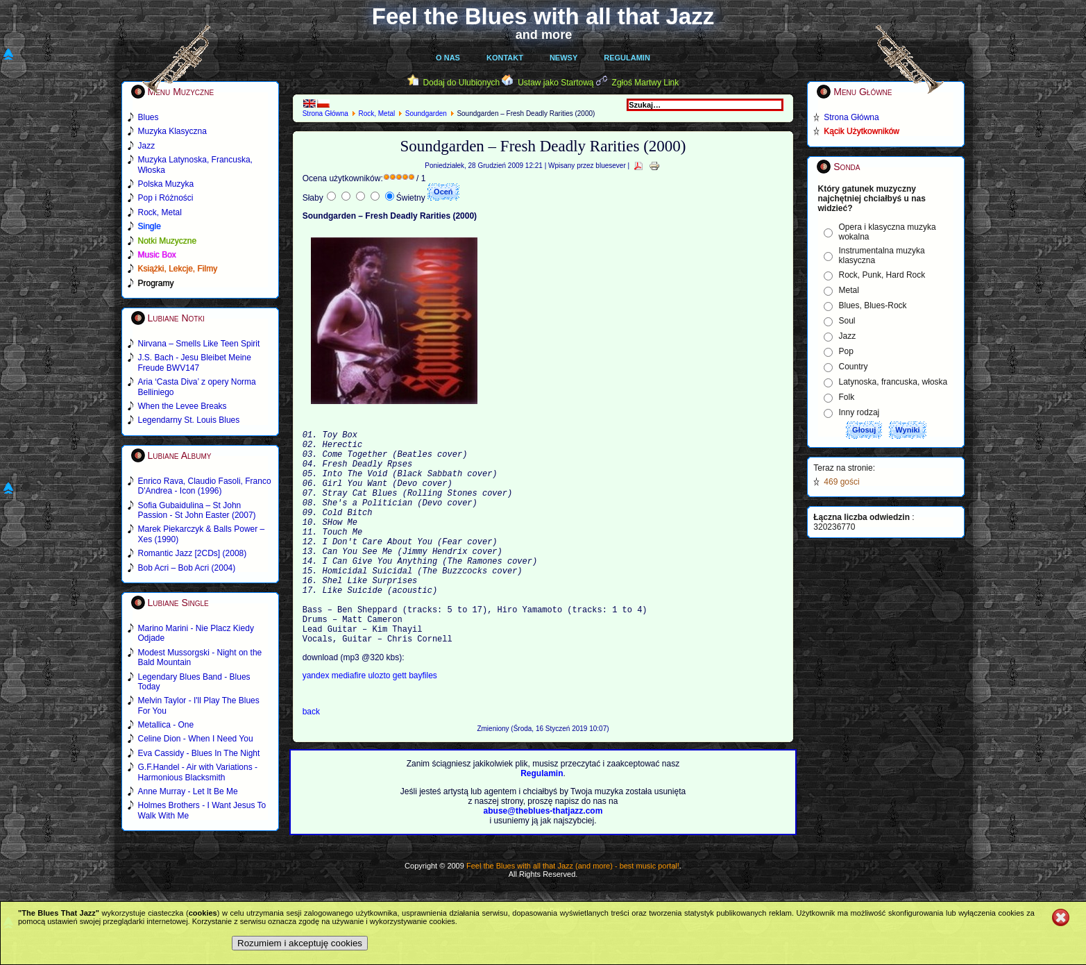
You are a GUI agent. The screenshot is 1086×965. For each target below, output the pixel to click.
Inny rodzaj (859, 412)
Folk (847, 397)
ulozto (380, 723)
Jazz (847, 336)
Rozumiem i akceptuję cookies (299, 943)
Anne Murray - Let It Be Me (188, 791)
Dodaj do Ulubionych (461, 82)
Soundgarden (426, 113)
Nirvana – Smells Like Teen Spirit (199, 344)
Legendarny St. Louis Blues (189, 420)
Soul (847, 321)
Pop (846, 351)
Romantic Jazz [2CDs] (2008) (192, 553)
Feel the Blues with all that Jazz (543, 16)
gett (401, 723)
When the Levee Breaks (182, 406)
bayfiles (423, 723)
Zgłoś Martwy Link (645, 82)
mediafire (349, 723)
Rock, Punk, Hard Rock (882, 275)
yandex (317, 723)
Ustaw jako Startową (555, 82)
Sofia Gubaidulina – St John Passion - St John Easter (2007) (197, 510)
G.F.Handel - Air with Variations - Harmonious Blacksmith (198, 772)
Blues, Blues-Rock (873, 305)
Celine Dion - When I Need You (195, 739)
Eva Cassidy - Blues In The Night (199, 753)
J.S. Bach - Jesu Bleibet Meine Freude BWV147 (194, 362)
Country (853, 366)
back (311, 759)
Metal (849, 290)
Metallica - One (166, 725)
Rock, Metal (376, 113)
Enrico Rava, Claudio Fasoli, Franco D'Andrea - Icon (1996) (204, 486)
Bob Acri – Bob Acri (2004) (187, 568)
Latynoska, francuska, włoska (893, 382)
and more (544, 35)
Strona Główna (325, 113)
